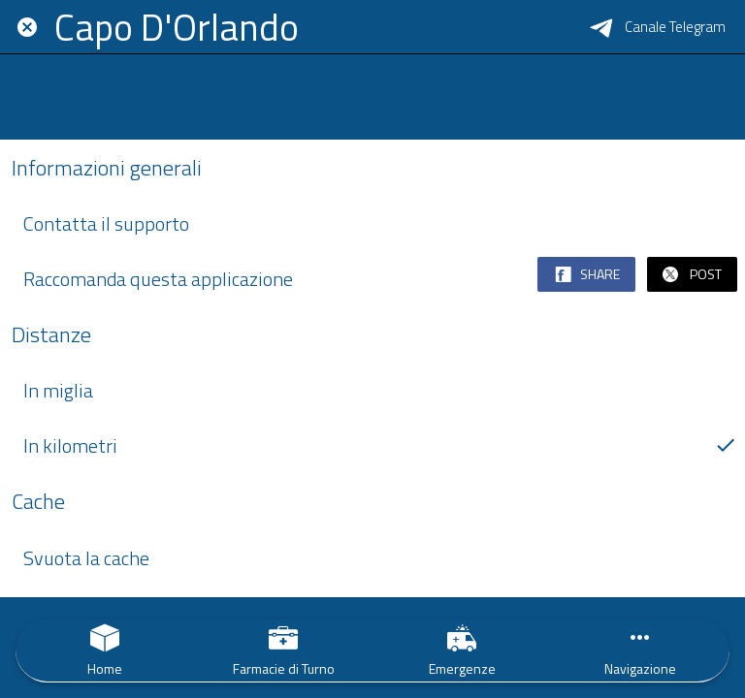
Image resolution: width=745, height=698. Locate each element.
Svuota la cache (380, 558)
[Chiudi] (27, 27)
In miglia (58, 390)
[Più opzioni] (640, 650)
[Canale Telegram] (657, 27)
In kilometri (380, 445)
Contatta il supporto (380, 223)
